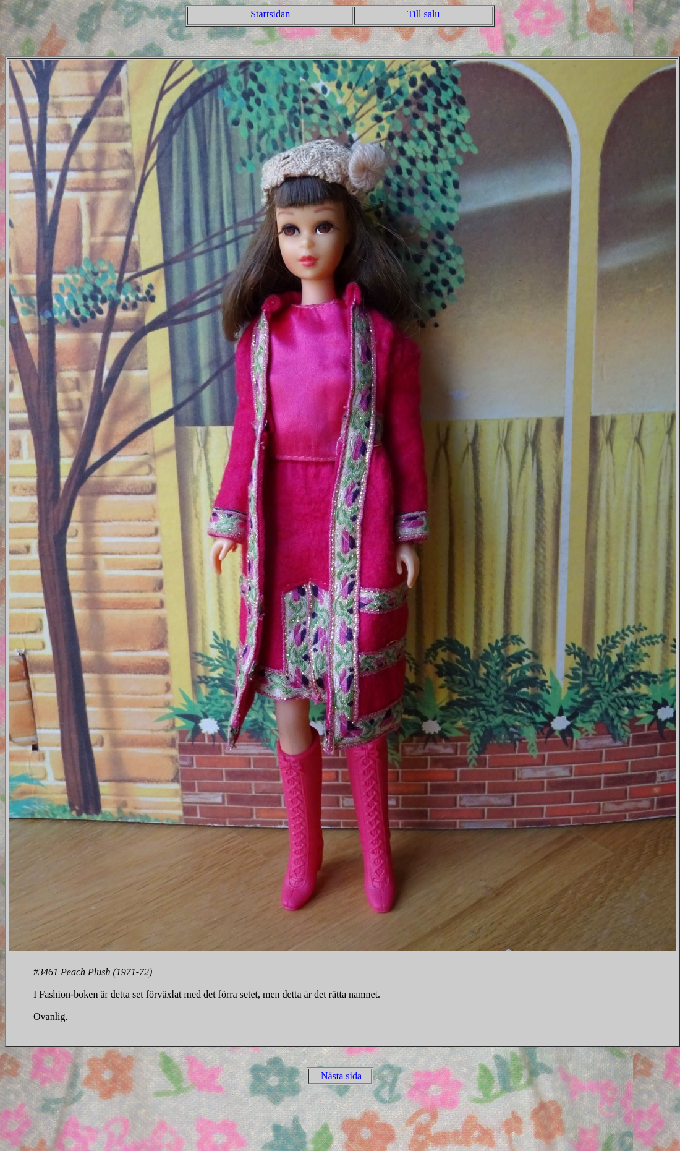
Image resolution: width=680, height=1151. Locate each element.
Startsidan (270, 14)
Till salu (423, 14)
